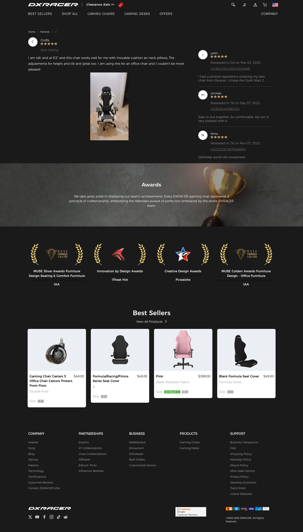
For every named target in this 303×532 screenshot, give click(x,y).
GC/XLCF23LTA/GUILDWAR (231, 69)
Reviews (44, 31)
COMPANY (269, 14)
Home (31, 31)
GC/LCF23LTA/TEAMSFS (228, 149)
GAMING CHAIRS (101, 14)
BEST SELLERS (40, 14)
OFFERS (166, 14)
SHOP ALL (70, 14)
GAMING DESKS (137, 14)
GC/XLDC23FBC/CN (225, 109)
